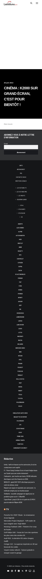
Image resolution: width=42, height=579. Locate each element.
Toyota (20, 398)
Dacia (20, 270)
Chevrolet (20, 259)
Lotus (20, 332)
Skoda (20, 387)
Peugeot (20, 367)
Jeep (20, 305)
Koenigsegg (20, 313)
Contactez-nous (21, 177)
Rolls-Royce (20, 379)
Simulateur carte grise (20, 413)
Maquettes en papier (20, 417)
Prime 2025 (20, 436)
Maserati (20, 336)
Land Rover (20, 325)
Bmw (20, 247)
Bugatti (20, 251)
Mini (20, 352)
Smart (20, 391)
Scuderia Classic (22, 199)
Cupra (20, 266)
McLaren (20, 344)
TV (7, 509)
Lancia (20, 321)
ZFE (20, 425)
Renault (20, 375)
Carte (21, 165)
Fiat (20, 282)
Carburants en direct (20, 448)
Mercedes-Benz (20, 348)
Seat (20, 383)
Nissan (20, 356)
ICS (22, 217)
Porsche (20, 371)
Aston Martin (20, 235)
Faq (21, 173)
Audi (20, 239)
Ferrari (20, 278)
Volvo (20, 406)
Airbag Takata (20, 440)
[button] (37, 3)
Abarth (20, 224)
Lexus (20, 328)
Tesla (20, 394)
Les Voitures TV (22, 188)
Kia (20, 309)
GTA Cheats (21, 209)
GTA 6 (21, 205)
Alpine (20, 231)
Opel (20, 359)
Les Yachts (21, 195)
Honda (20, 290)
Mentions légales (21, 181)
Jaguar (20, 301)
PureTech (20, 444)
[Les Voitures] (10, 3)
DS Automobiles (20, 274)
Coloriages (20, 421)
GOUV (20, 432)
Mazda (20, 340)
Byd (20, 255)
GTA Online (21, 213)
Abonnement (21, 169)
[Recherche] (30, 3)
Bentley (20, 243)
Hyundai (20, 294)
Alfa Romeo (20, 228)
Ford (20, 286)
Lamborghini (20, 317)
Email (6, 144)
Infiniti (20, 297)
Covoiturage (20, 428)
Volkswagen (20, 402)
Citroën (20, 263)
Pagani (20, 363)
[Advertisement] (21, 26)
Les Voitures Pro (22, 192)
